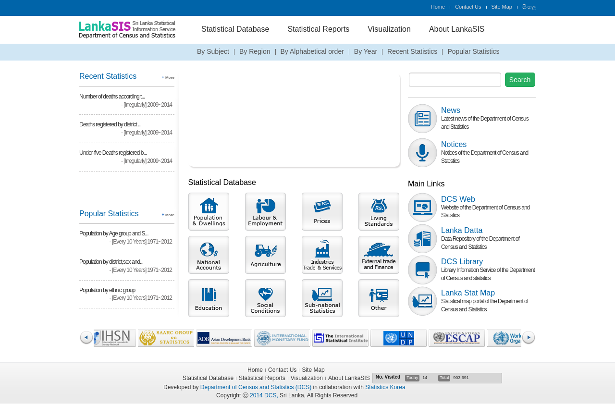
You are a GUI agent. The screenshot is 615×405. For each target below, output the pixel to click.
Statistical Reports (318, 29)
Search (519, 80)
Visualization (389, 29)
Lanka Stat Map (468, 293)
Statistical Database (235, 29)
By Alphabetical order (312, 51)
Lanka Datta (461, 230)
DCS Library (462, 262)
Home (438, 7)
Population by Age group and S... (113, 233)
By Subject (213, 51)
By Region (255, 51)
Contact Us (468, 7)
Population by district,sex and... (111, 261)
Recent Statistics (412, 51)
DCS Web (458, 199)
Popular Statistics (473, 51)
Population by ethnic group (107, 290)
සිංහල (529, 7)
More (168, 77)
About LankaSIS (457, 29)
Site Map (502, 7)
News (450, 110)
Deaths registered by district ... (110, 124)
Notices (454, 144)
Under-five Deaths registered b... (113, 152)
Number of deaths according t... (112, 96)
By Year (365, 51)
